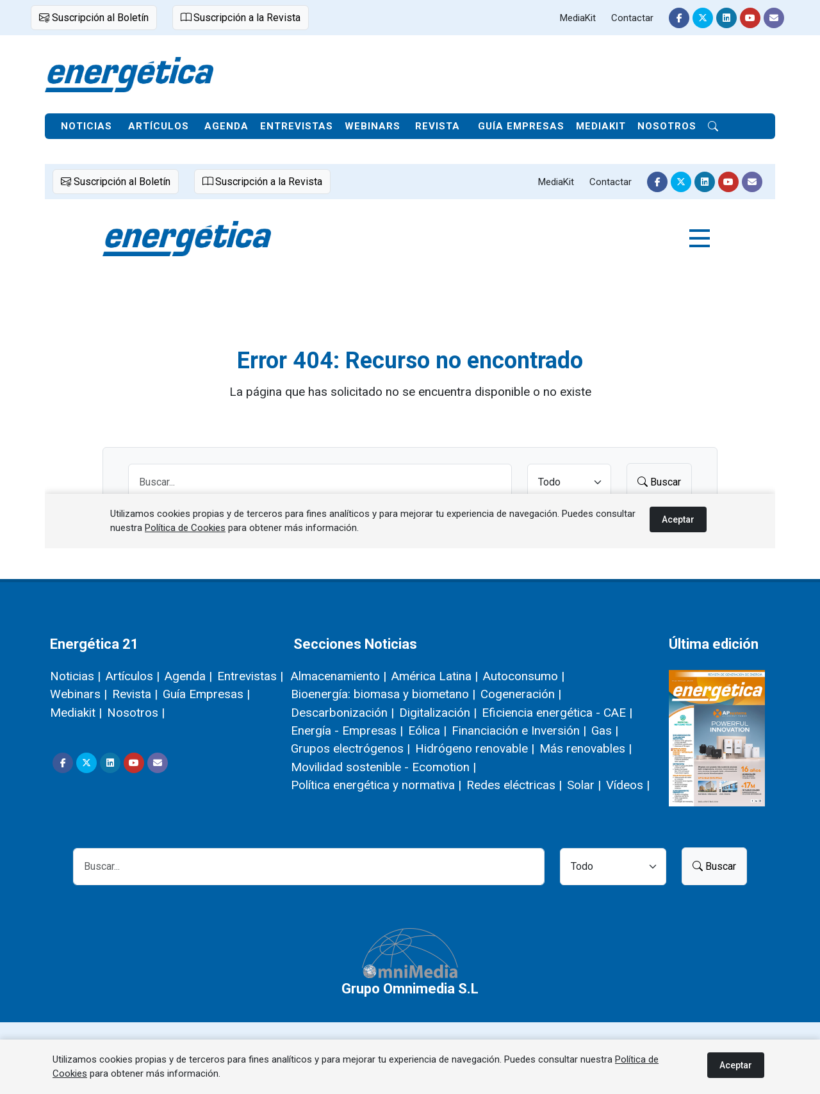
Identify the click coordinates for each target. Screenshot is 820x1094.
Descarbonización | (342, 712)
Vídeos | (628, 785)
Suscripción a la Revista (240, 18)
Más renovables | (585, 748)
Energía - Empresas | (347, 730)
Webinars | (78, 694)
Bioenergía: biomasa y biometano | (383, 694)
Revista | (135, 694)
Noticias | (75, 676)
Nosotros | (136, 712)
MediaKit (578, 18)
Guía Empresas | (206, 694)
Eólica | (427, 730)
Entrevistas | (250, 676)
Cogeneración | (520, 694)
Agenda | (188, 676)
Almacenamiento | (338, 676)
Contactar (632, 18)
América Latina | (434, 676)
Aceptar (735, 1065)
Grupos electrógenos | (350, 748)
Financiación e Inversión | (519, 730)
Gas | (604, 730)
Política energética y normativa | (376, 785)
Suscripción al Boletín (94, 18)
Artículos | (133, 676)
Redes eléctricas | (514, 785)
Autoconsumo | (523, 676)
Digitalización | (438, 712)
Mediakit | (76, 712)
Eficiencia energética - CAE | (557, 712)
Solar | (584, 785)
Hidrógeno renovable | (474, 748)
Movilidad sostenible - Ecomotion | (383, 767)
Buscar (714, 866)
